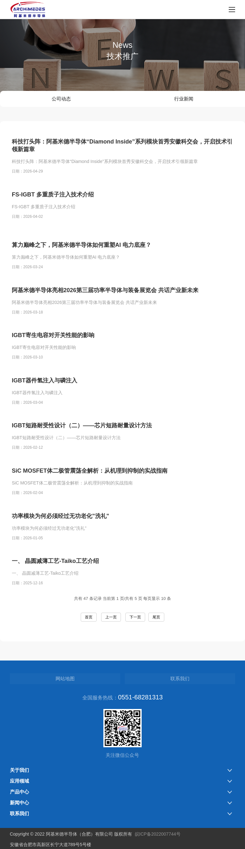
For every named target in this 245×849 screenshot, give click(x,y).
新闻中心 (19, 802)
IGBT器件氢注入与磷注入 (44, 394)
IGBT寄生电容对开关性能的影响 (53, 349)
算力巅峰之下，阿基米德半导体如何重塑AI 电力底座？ (81, 258)
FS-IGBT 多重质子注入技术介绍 (53, 195)
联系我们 (179, 678)
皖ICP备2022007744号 (158, 834)
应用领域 (19, 781)
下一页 (135, 617)
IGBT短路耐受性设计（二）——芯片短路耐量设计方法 (82, 439)
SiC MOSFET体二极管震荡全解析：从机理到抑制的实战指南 (89, 484)
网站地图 (65, 678)
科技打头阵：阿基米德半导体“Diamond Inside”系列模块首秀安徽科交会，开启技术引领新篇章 (122, 147)
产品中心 (19, 791)
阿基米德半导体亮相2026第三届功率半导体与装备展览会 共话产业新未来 (105, 304)
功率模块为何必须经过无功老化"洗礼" (60, 530)
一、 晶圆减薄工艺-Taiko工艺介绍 (55, 575)
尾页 (156, 617)
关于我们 (19, 770)
